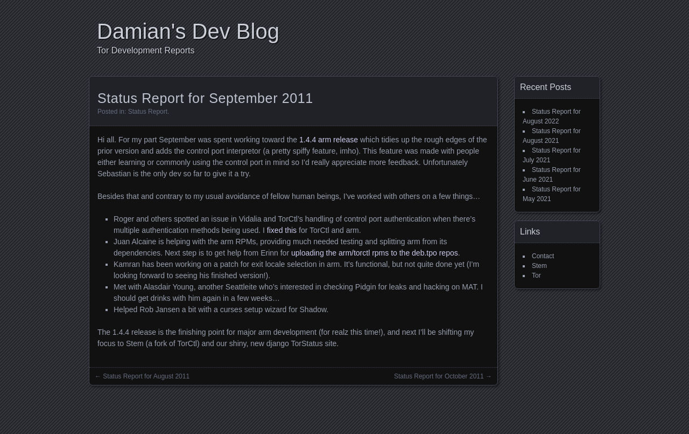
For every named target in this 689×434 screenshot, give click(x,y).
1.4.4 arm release (328, 139)
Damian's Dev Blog (188, 31)
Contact (543, 256)
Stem (539, 266)
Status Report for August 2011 (146, 376)
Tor (536, 275)
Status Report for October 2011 (439, 376)
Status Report (147, 111)
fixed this (282, 230)
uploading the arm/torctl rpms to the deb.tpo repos (374, 253)
